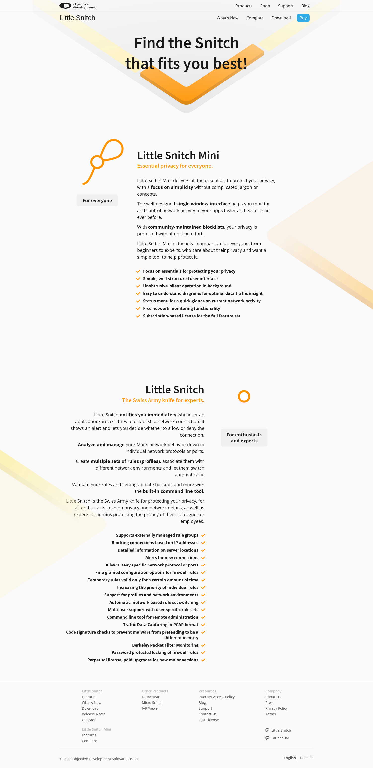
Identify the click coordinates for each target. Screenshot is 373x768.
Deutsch (307, 757)
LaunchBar (151, 696)
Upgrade (89, 719)
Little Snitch (77, 18)
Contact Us (208, 714)
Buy (303, 18)
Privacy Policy (276, 708)
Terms (270, 714)
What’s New (227, 18)
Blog (305, 6)
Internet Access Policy (217, 696)
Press (269, 702)
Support (286, 6)
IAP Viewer (150, 708)
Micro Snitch (152, 702)
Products (244, 6)
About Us (273, 696)
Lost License (209, 719)
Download (281, 18)
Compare (255, 18)
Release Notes (94, 714)
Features (89, 696)
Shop (265, 6)
